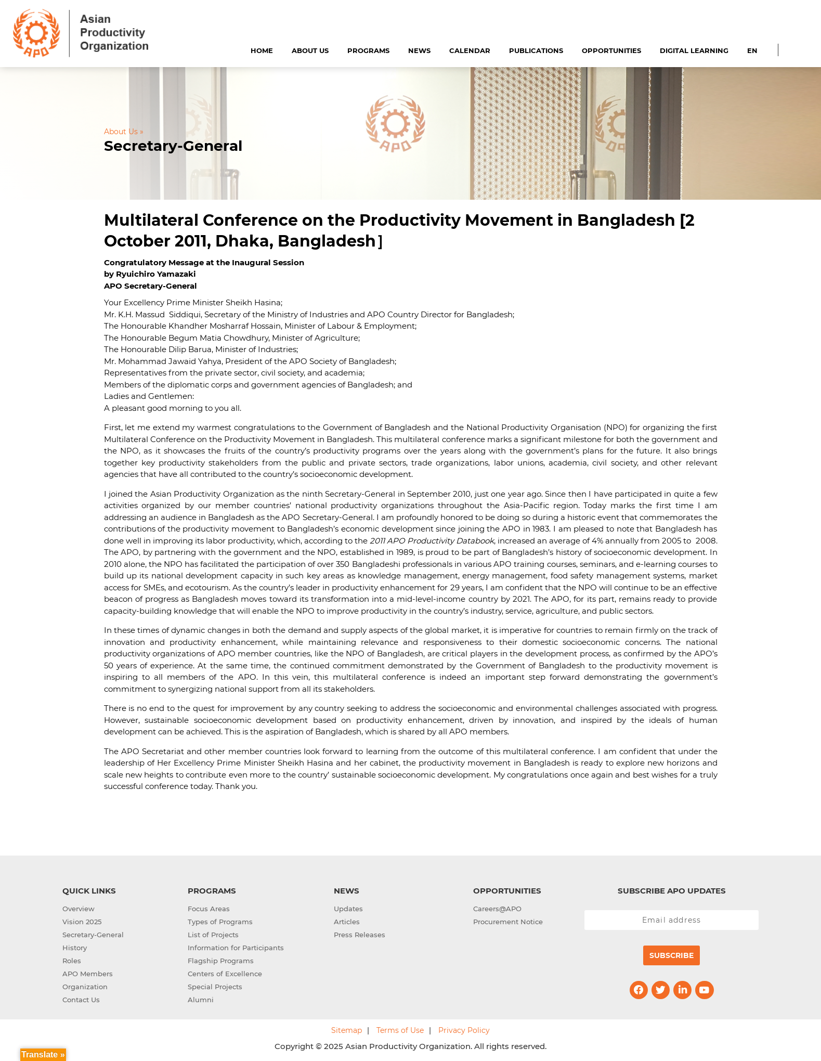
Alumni (201, 999)
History (74, 947)
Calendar (469, 50)
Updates (348, 908)
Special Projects (215, 986)
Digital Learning (694, 50)
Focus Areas (209, 908)
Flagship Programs (221, 960)
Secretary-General (93, 934)
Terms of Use (400, 1030)
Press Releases (359, 934)
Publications (536, 50)
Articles (347, 921)
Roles (71, 960)
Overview (78, 908)
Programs (368, 50)
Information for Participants (236, 947)
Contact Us (81, 999)
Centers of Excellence (225, 973)
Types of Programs (220, 921)
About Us (310, 50)
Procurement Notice (508, 921)
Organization (85, 986)
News (419, 50)
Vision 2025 (81, 921)
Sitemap (346, 1030)
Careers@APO (497, 908)
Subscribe (671, 955)
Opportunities (611, 50)
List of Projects (213, 934)
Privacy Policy (464, 1030)
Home (262, 50)
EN (752, 50)
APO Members (87, 973)
